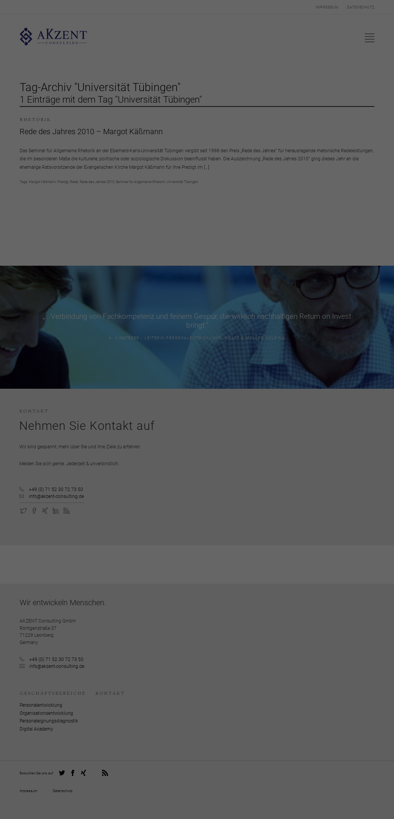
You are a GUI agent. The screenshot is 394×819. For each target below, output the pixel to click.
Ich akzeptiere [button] (197, 457)
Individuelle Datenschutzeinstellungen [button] (197, 479)
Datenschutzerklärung (250, 424)
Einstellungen (218, 432)
